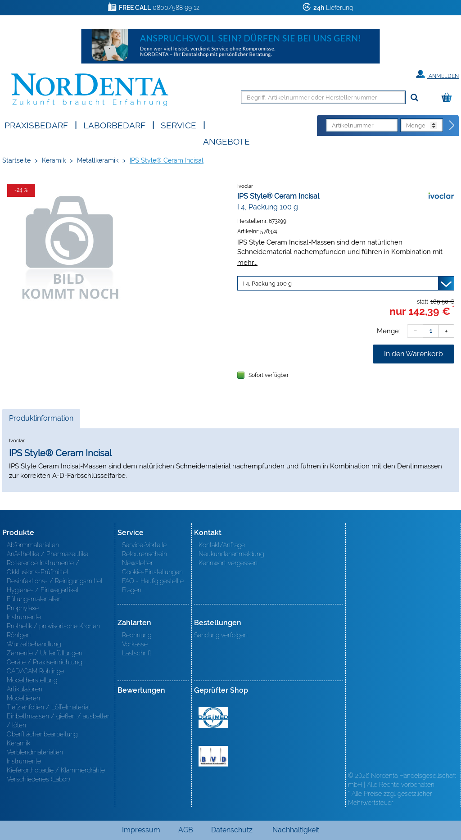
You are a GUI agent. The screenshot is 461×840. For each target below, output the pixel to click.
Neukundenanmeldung (231, 554)
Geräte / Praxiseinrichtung (44, 662)
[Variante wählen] (345, 283)
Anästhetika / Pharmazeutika (47, 554)
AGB (185, 830)
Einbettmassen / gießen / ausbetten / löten (59, 721)
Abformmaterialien (33, 545)
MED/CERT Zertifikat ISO (213, 717)
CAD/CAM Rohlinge (35, 671)
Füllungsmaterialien (34, 599)
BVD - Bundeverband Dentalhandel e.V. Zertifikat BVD (213, 756)
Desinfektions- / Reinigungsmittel (54, 581)
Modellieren (23, 698)
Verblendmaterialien (35, 752)
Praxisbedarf (36, 124)
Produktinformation (41, 420)
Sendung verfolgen (221, 635)
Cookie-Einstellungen (152, 572)
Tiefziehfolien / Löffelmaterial (48, 707)
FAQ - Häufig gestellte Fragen (153, 585)
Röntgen (19, 635)
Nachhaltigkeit (295, 830)
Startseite (16, 160)
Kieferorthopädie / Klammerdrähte (56, 770)
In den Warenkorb (413, 354)
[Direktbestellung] (452, 125)
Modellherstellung (32, 680)
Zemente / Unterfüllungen (44, 653)
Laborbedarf (114, 124)
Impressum (141, 830)
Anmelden (437, 74)
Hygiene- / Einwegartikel (42, 590)
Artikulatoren (24, 689)
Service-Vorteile (144, 545)
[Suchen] (414, 98)
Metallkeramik (97, 160)
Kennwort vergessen (228, 563)
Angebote (226, 140)
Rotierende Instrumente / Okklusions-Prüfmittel (43, 567)
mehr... (247, 262)
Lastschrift (136, 653)
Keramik (54, 160)
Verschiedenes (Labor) (38, 779)
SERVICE (178, 124)
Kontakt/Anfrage (222, 545)
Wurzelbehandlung (34, 644)
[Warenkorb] (448, 98)
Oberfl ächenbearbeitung (42, 734)
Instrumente (24, 617)
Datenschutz (232, 830)
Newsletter (137, 563)
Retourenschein (144, 554)
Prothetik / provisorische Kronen (53, 626)
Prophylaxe (23, 608)
